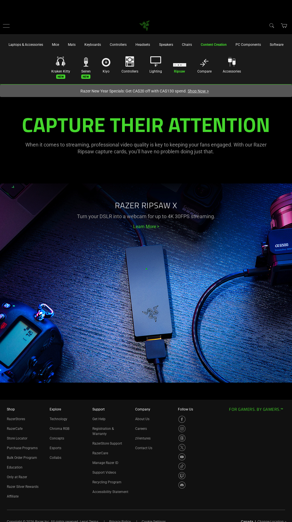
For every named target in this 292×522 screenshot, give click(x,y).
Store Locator (17, 438)
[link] (145, 25)
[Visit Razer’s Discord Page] (182, 485)
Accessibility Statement (110, 492)
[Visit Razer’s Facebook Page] (182, 419)
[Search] (271, 25)
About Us (142, 419)
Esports (55, 448)
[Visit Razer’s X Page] (182, 447)
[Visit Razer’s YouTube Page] (182, 457)
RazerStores (16, 419)
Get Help (99, 419)
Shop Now (198, 91)
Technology (58, 419)
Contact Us (143, 448)
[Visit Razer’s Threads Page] (182, 438)
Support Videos (104, 472)
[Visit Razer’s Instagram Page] (182, 429)
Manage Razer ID (105, 463)
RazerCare (100, 453)
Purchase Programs (22, 448)
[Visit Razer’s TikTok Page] (182, 466)
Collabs (55, 458)
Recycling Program (106, 482)
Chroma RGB (59, 429)
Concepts (57, 438)
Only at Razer (17, 477)
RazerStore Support (107, 443)
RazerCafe (15, 429)
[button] (6, 25)
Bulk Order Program (22, 458)
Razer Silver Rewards (22, 487)
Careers (141, 429)
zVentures (143, 438)
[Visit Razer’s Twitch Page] (182, 476)
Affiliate (13, 496)
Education (15, 467)
